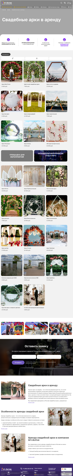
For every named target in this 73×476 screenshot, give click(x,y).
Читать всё (31, 402)
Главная (4, 9)
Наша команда (38, 468)
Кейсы (36, 470)
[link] (66, 469)
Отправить (18, 362)
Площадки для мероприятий (52, 469)
